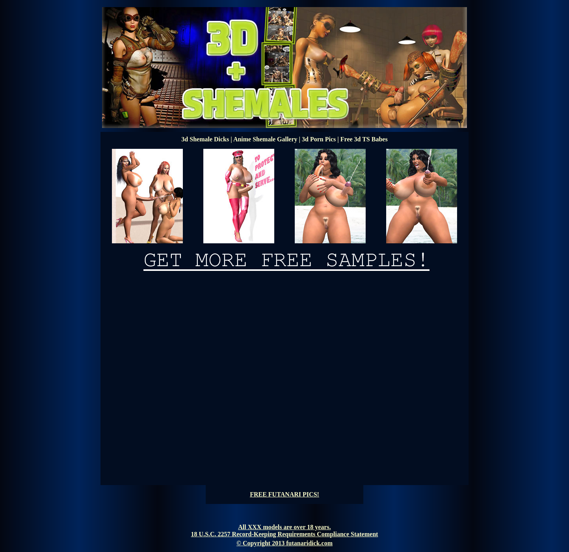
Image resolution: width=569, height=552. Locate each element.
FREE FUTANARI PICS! (284, 494)
